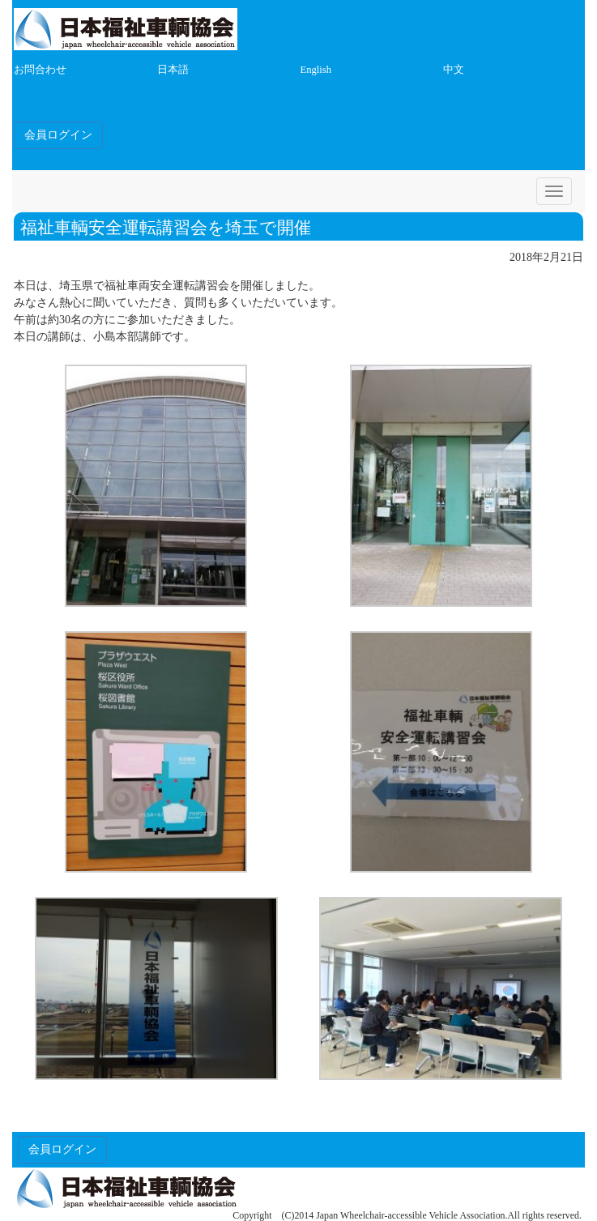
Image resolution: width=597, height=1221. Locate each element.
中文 (453, 69)
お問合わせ (40, 69)
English (316, 69)
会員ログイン (58, 135)
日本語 (173, 69)
